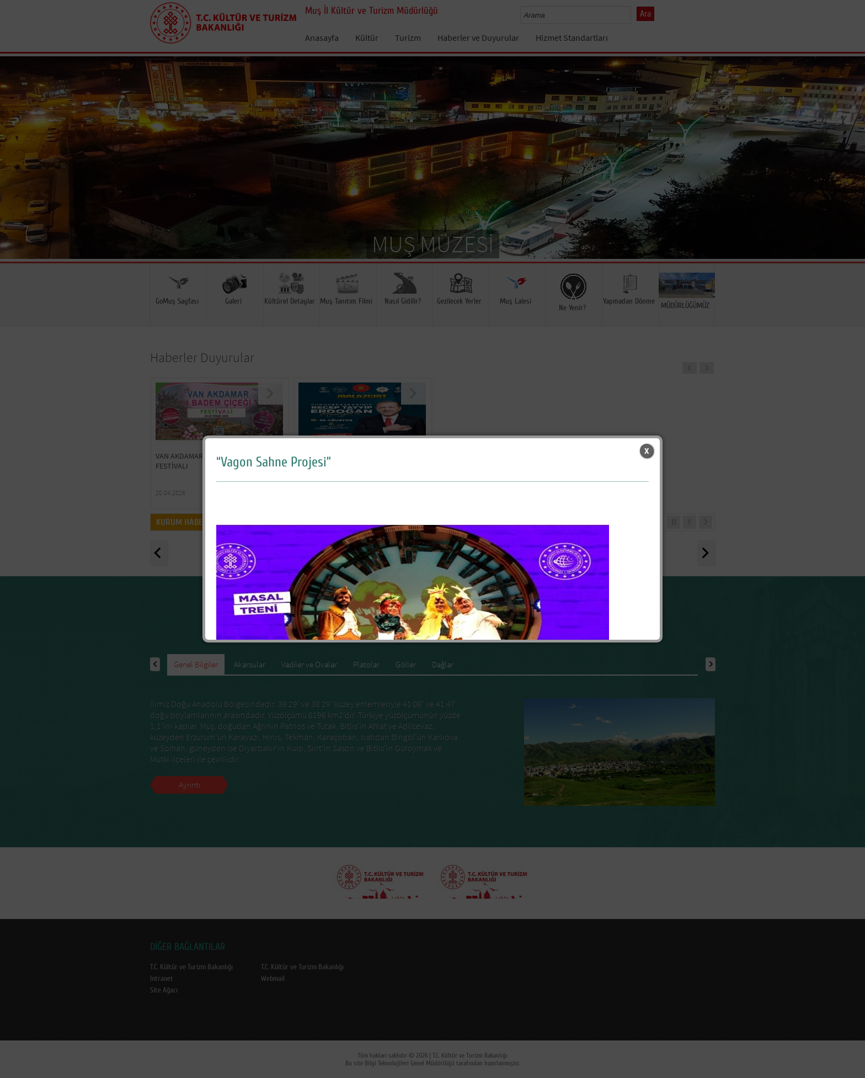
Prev (19, 174)
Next (845, 174)
